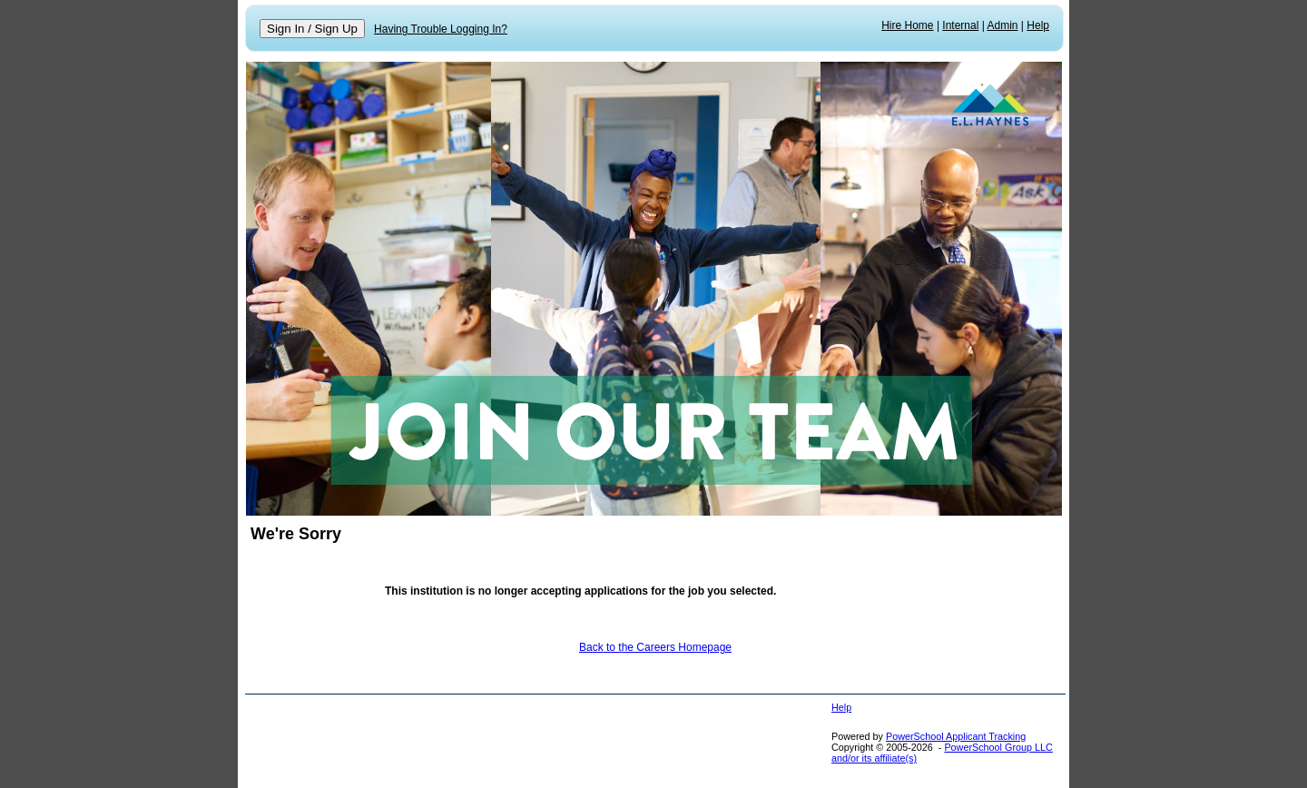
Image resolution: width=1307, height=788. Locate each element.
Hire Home (907, 25)
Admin (1003, 25)
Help (1038, 25)
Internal (960, 25)
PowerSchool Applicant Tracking (956, 736)
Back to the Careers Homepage (655, 647)
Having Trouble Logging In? (440, 29)
